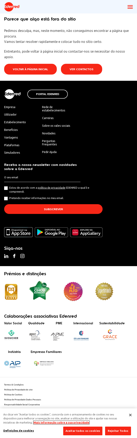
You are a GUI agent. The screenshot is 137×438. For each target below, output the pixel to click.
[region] (68, 423)
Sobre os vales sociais (56, 125)
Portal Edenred (47, 94)
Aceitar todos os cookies (82, 430)
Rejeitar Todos (118, 430)
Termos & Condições (14, 385)
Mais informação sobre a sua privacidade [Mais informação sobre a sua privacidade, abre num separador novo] (61, 422)
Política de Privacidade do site (18, 390)
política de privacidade (51, 187)
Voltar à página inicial (30, 69)
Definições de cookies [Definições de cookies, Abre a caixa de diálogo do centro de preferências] (18, 430)
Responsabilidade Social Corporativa (22, 404)
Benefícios (11, 130)
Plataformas (11, 145)
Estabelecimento (15, 122)
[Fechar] (130, 415)
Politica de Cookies (13, 394)
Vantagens (11, 137)
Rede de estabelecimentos (53, 108)
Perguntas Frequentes (49, 142)
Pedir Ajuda (49, 152)
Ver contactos (81, 69)
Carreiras (48, 118)
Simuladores (12, 152)
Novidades (49, 133)
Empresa (9, 107)
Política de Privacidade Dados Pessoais (22, 399)
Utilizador (10, 114)
